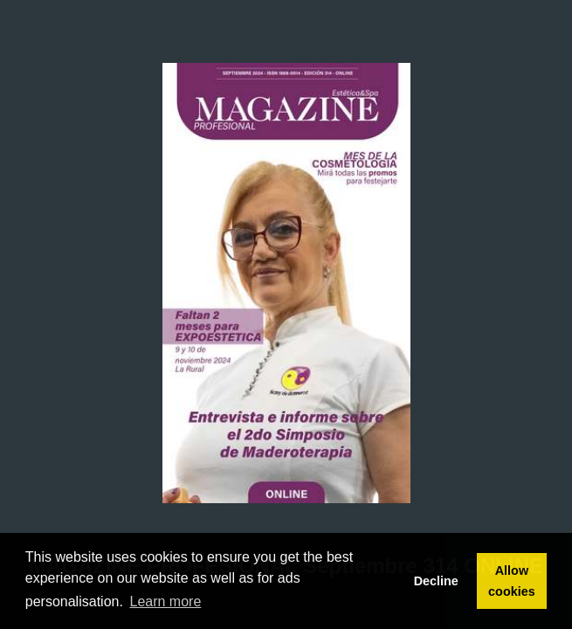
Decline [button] (436, 581)
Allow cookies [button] (511, 580)
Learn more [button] (166, 601)
